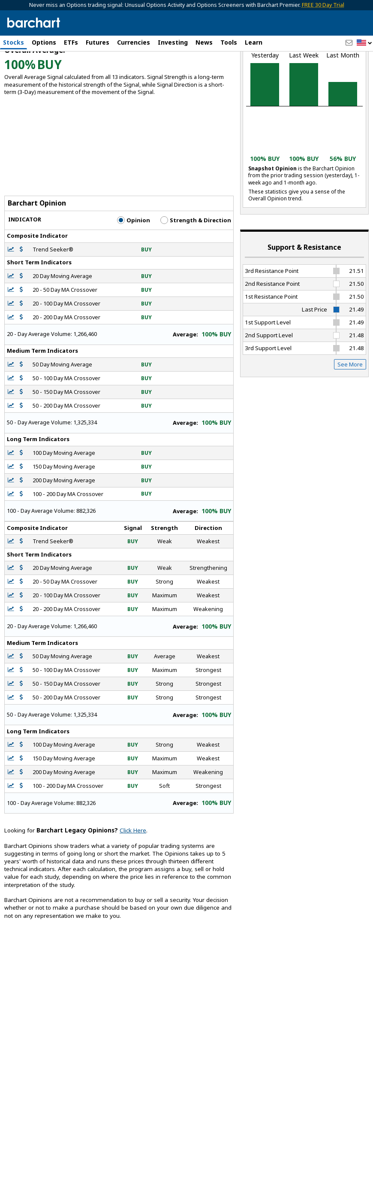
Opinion (133, 266)
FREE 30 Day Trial (323, 5)
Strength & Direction (195, 266)
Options (44, 42)
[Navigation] (78, 74)
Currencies (133, 42)
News (204, 42)
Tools (228, 42)
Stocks (13, 42)
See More (350, 410)
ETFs (71, 42)
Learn (253, 42)
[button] (364, 43)
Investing (173, 42)
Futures (97, 42)
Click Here (133, 876)
